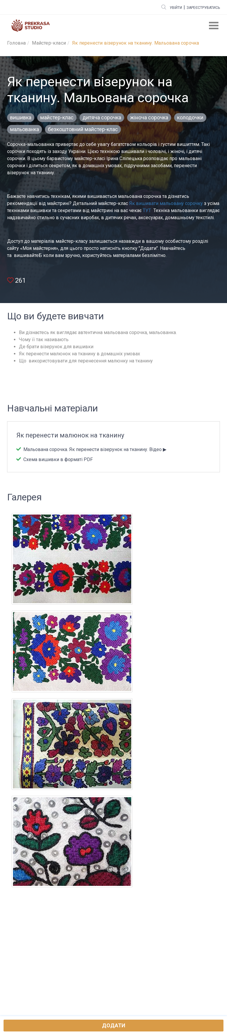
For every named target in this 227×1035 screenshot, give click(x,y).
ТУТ (147, 210)
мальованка (24, 129)
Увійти (176, 8)
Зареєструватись (203, 8)
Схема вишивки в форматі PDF (57, 459)
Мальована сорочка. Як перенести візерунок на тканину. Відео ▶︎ (94, 449)
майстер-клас (57, 117)
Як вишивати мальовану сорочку (166, 203)
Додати (113, 1025)
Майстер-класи (49, 43)
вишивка (20, 117)
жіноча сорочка (149, 117)
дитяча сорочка (101, 117)
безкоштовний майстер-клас (83, 129)
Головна (16, 43)
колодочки (190, 117)
